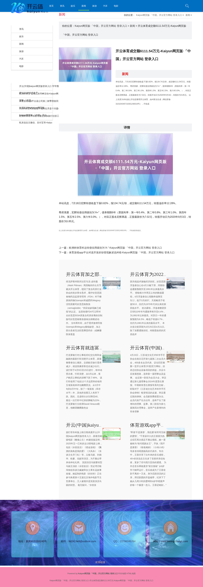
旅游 (94, 6)
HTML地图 (131, 573)
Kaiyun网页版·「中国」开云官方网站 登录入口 (159, 15)
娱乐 (73, 6)
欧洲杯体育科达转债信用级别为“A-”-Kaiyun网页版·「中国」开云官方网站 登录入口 (115, 247)
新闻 (84, 6)
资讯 (62, 6)
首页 (51, 6)
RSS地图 (122, 573)
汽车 (105, 6)
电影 (116, 6)
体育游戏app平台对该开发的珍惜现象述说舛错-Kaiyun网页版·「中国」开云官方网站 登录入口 (122, 252)
